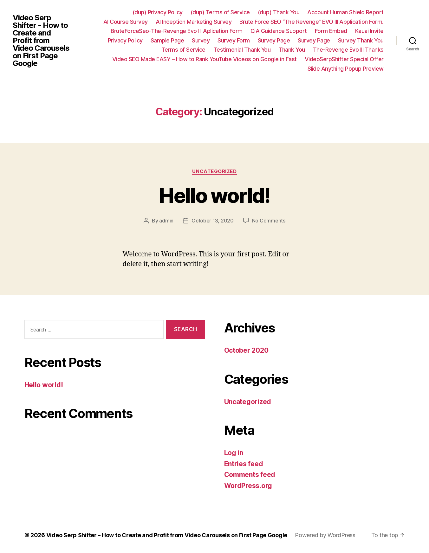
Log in (233, 453)
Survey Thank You (361, 40)
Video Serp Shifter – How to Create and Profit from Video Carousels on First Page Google (167, 535)
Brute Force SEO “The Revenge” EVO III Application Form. (311, 21)
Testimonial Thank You (242, 49)
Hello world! (214, 195)
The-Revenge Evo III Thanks (348, 49)
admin (166, 220)
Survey (201, 40)
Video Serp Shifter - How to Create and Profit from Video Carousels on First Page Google (41, 40)
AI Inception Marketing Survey (194, 21)
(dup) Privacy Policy (158, 12)
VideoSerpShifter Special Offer (344, 59)
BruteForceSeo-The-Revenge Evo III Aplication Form (177, 31)
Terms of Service (183, 49)
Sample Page (167, 40)
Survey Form (234, 40)
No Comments (268, 220)
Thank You (291, 49)
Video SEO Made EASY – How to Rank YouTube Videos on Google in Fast (204, 59)
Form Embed (331, 31)
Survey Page (274, 40)
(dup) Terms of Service (220, 12)
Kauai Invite (369, 31)
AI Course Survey (125, 21)
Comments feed (250, 475)
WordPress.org (248, 486)
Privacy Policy (125, 40)
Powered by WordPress (325, 535)
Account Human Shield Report (345, 12)
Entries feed (243, 464)
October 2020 (246, 350)
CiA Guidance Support (278, 31)
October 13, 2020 (213, 220)
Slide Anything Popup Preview (346, 68)
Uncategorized (214, 171)
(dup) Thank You (279, 12)
